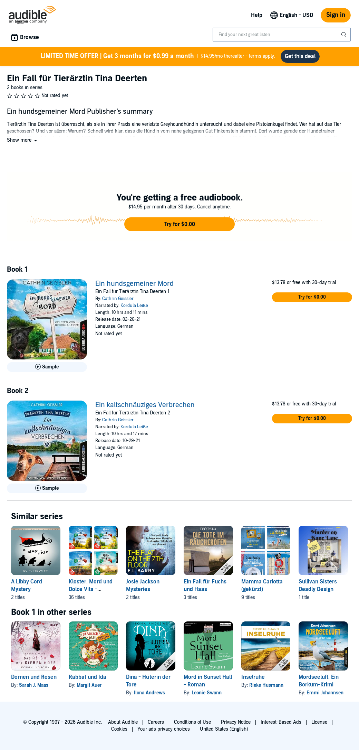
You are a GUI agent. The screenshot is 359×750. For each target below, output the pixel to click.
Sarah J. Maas (33, 688)
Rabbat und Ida (87, 679)
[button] (22, 143)
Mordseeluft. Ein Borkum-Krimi (319, 683)
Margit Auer (89, 688)
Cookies (119, 729)
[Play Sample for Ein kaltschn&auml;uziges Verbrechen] (47, 491)
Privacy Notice (236, 722)
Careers (156, 722)
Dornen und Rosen (34, 679)
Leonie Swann (207, 696)
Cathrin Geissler (118, 301)
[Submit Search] (344, 34)
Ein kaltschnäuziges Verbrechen (145, 408)
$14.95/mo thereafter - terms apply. (158, 57)
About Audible (123, 722)
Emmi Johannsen (325, 696)
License (319, 722)
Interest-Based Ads (281, 722)
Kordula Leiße (134, 308)
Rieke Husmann (266, 688)
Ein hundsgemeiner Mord (134, 286)
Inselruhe (253, 679)
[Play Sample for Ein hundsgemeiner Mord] (47, 370)
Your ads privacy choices (163, 729)
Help (256, 15)
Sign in (335, 15)
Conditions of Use (192, 722)
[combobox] (282, 34)
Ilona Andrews (149, 696)
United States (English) (224, 729)
